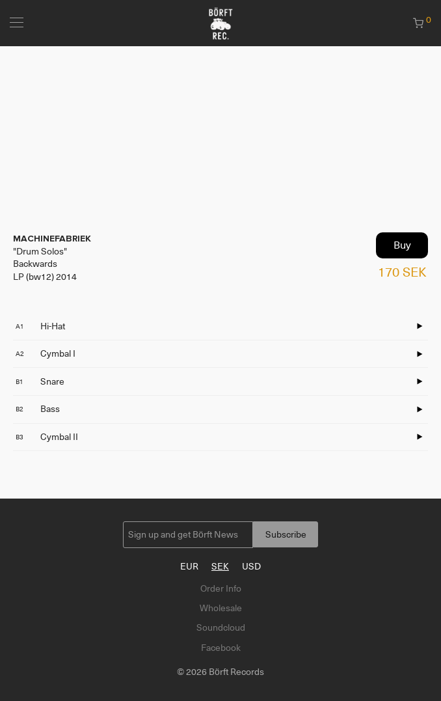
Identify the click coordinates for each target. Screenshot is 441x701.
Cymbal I (45, 353)
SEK (220, 566)
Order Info (220, 588)
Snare (40, 381)
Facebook (221, 647)
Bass (38, 409)
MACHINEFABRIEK (52, 238)
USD (251, 566)
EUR (189, 566)
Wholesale (221, 608)
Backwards (35, 263)
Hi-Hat (40, 326)
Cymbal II (47, 437)
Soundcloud (220, 627)
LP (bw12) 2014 (45, 276)
